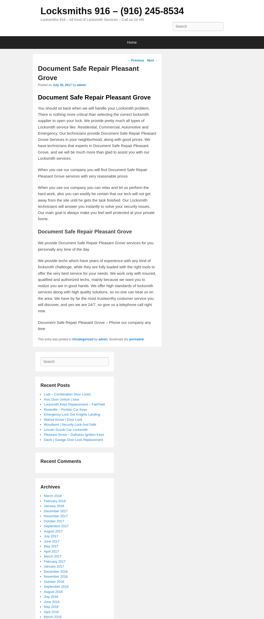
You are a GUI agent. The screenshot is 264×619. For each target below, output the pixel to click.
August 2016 (53, 592)
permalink (136, 339)
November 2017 (56, 516)
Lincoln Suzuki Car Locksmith (66, 430)
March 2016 (53, 617)
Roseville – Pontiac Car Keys (65, 409)
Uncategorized (83, 339)
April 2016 (51, 612)
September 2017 (56, 526)
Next (152, 60)
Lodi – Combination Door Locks (67, 394)
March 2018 (53, 496)
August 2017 (53, 531)
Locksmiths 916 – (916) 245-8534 (112, 11)
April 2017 (51, 551)
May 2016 (51, 607)
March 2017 (53, 556)
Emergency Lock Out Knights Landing (72, 414)
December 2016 (56, 572)
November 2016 (56, 576)
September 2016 (56, 587)
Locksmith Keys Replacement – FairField (74, 404)
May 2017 (51, 546)
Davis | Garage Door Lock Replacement (73, 440)
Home (132, 42)
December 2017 (56, 511)
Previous (135, 60)
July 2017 (51, 536)
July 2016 (51, 597)
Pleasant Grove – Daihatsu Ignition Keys (74, 435)
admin (81, 85)
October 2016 (54, 582)
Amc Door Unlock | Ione (61, 399)
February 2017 (55, 561)
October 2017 (54, 521)
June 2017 (52, 541)
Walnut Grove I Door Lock (63, 420)
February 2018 (55, 501)
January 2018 (54, 506)
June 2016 (52, 602)
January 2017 (54, 566)
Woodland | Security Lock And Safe (70, 424)
